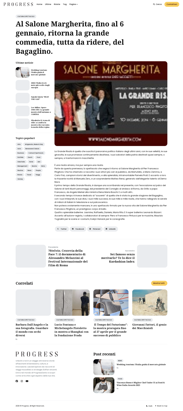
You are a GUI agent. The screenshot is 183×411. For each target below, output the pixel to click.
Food (38, 157)
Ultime (48, 4)
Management (22, 166)
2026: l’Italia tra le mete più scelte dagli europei (40, 85)
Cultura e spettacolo (35, 153)
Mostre (34, 166)
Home (39, 4)
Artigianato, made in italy (34, 144)
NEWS (120, 361)
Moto (43, 166)
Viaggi (38, 175)
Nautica (20, 170)
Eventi (30, 157)
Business (21, 153)
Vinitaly (20, 179)
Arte (19, 144)
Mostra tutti (159, 283)
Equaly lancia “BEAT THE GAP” (40, 98)
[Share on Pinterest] (95, 229)
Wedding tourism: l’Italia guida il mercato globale (39, 72)
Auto (19, 149)
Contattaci (172, 4)
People (38, 170)
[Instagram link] (21, 381)
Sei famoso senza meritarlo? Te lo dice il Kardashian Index (118, 257)
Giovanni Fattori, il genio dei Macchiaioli (149, 326)
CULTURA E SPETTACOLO (26, 16)
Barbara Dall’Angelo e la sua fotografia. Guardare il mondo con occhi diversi (32, 330)
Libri (39, 162)
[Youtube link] (27, 381)
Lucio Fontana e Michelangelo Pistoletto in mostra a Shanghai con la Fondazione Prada (72, 330)
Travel (29, 175)
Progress (25, 406)
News (29, 170)
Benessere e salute (32, 149)
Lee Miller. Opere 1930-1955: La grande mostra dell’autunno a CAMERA (41, 110)
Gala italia (21, 162)
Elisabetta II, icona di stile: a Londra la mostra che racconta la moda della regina (40, 123)
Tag (65, 4)
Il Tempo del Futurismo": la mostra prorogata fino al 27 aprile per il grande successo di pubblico (110, 330)
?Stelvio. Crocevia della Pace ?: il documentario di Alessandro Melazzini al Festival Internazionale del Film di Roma (68, 258)
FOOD (120, 379)
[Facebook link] (17, 381)
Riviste (57, 4)
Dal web (20, 157)
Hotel (31, 162)
